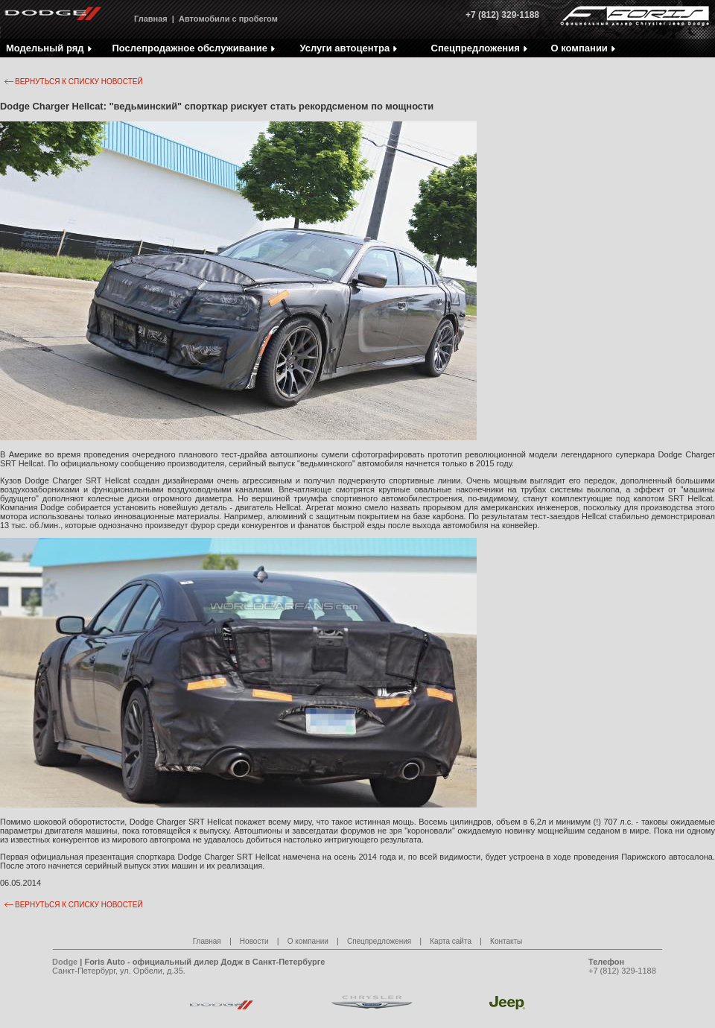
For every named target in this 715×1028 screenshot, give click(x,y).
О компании (307, 941)
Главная (151, 18)
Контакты (506, 941)
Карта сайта (450, 941)
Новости (254, 941)
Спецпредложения (379, 941)
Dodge (64, 961)
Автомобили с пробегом (228, 18)
